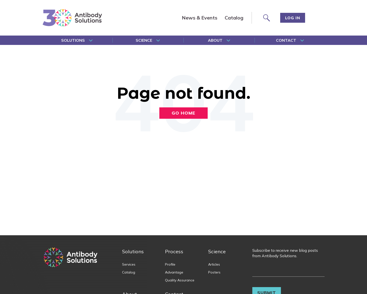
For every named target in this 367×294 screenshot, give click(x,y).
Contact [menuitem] (286, 40)
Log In (292, 17)
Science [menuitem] (144, 40)
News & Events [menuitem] (199, 18)
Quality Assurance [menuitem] (179, 280)
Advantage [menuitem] (174, 272)
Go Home (183, 113)
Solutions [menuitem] (73, 40)
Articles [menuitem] (214, 264)
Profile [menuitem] (170, 264)
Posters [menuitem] (214, 272)
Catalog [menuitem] (234, 18)
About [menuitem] (215, 40)
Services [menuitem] (128, 264)
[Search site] (266, 18)
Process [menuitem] (174, 251)
